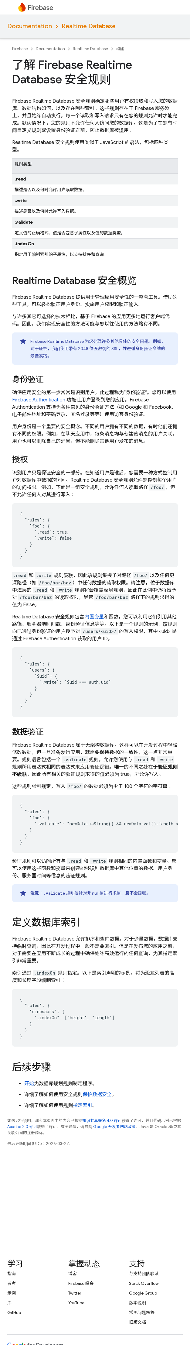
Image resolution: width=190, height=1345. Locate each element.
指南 (11, 1273)
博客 (72, 1273)
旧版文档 (137, 1322)
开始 (29, 1084)
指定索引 (82, 1105)
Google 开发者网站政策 (114, 1126)
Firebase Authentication (38, 400)
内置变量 (94, 617)
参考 (11, 1283)
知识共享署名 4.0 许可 (102, 1120)
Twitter (74, 1293)
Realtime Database (89, 26)
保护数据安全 (97, 1095)
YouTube (76, 1302)
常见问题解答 (141, 1312)
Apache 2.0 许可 (22, 1126)
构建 (120, 48)
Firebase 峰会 (81, 1283)
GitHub (14, 1312)
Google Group (143, 1293)
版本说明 (137, 1302)
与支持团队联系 (144, 1273)
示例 (11, 1293)
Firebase (20, 48)
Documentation (29, 26)
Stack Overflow (144, 1283)
